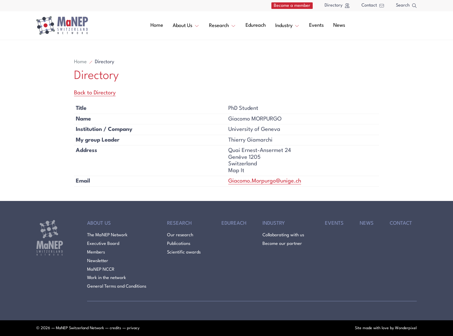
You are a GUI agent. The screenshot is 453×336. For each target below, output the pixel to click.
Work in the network (106, 278)
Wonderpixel (406, 328)
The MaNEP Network (107, 235)
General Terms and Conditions (116, 286)
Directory (337, 5)
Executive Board (103, 244)
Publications (178, 244)
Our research (180, 235)
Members (96, 252)
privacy (133, 328)
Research (222, 25)
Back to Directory (95, 93)
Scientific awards (184, 252)
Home (156, 25)
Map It (236, 170)
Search (406, 5)
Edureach (256, 25)
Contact (372, 5)
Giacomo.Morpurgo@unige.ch (264, 181)
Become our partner (282, 244)
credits (115, 328)
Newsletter (97, 261)
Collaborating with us (283, 235)
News (339, 25)
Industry (287, 25)
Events (316, 25)
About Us (186, 25)
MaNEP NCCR (100, 269)
